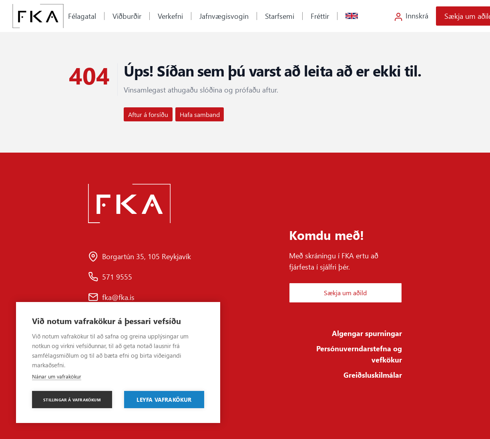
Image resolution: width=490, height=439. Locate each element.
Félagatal (82, 15)
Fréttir (320, 15)
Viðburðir (126, 15)
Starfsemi (279, 15)
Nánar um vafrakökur (56, 376)
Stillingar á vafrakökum (72, 400)
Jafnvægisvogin (224, 15)
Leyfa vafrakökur (164, 399)
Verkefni (170, 15)
